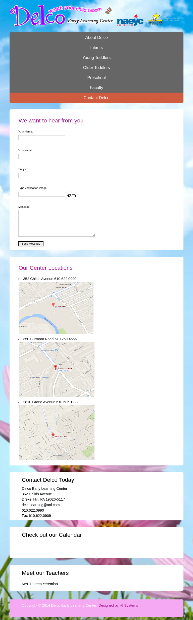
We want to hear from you (51, 120)
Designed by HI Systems (118, 605)
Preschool (96, 77)
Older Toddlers (96, 67)
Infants (96, 47)
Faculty (96, 87)
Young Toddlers (96, 57)
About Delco (96, 37)
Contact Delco (96, 97)
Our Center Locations (46, 268)
